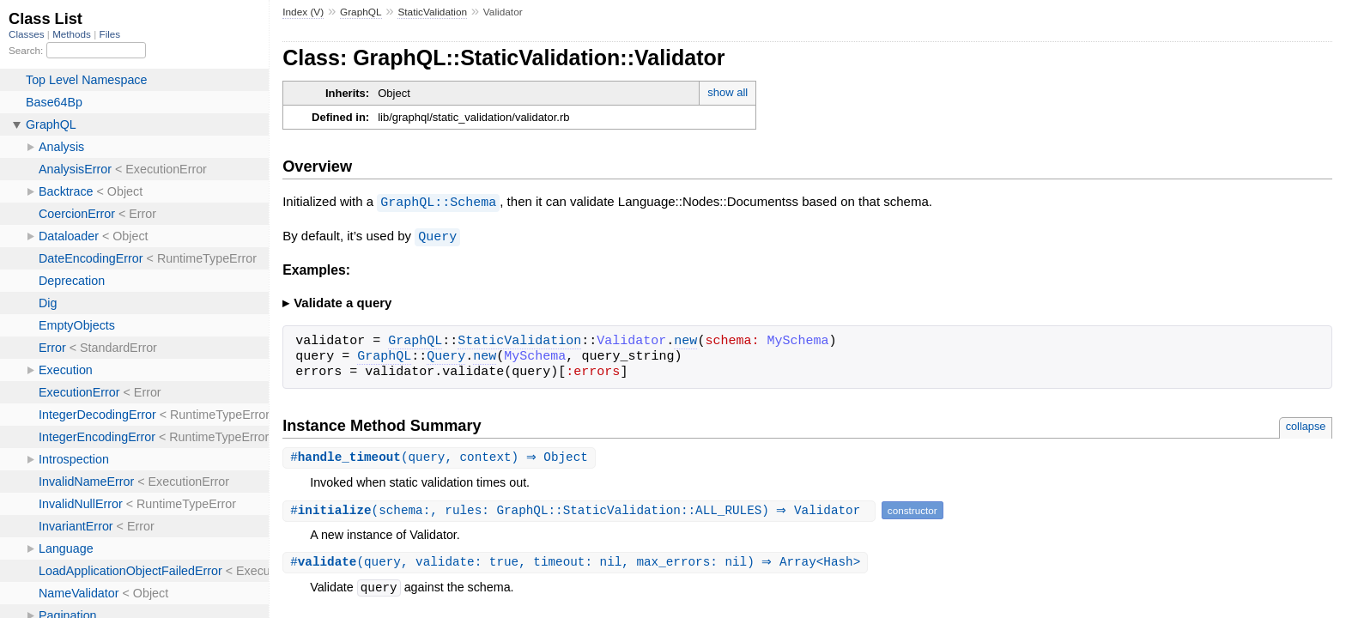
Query (437, 235)
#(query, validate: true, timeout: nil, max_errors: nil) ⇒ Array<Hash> (577, 562)
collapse (1306, 424)
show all (727, 92)
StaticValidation (432, 12)
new (685, 339)
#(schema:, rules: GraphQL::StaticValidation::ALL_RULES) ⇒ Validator (581, 509)
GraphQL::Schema (438, 201)
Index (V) (303, 12)
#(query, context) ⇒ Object (441, 456)
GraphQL (361, 12)
